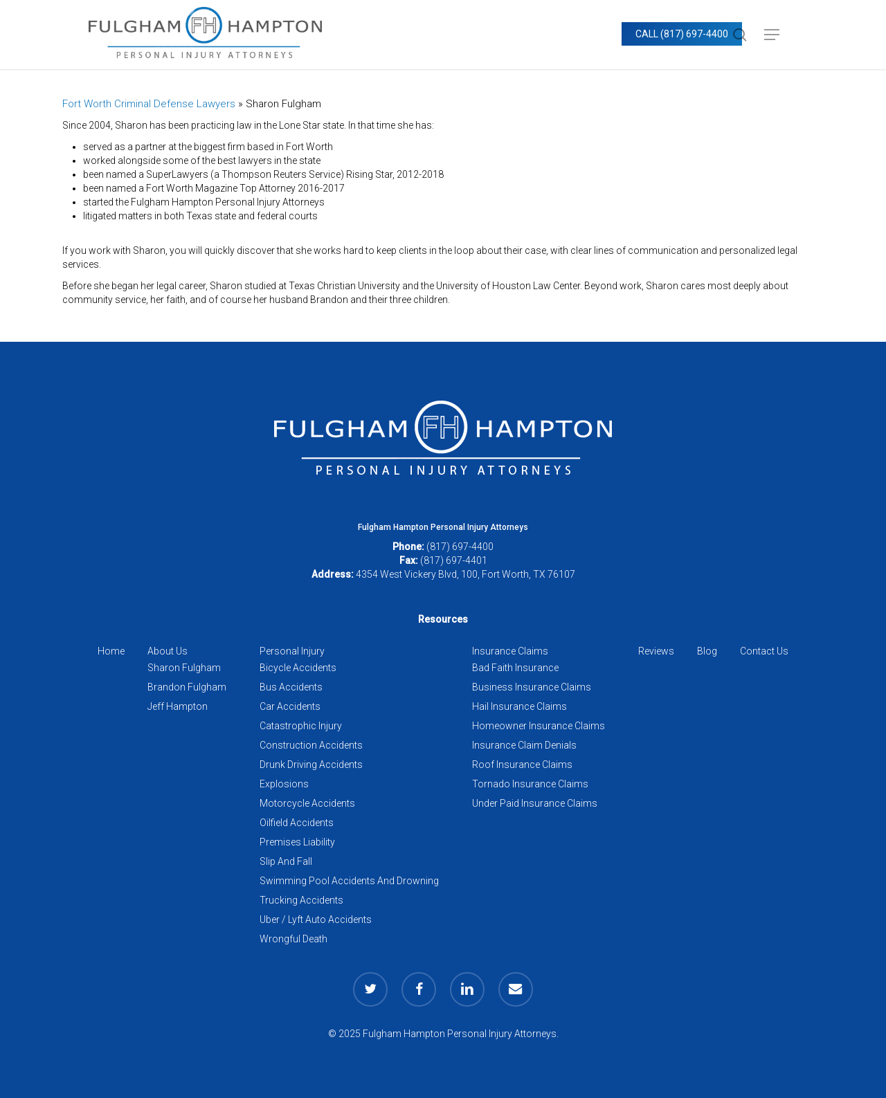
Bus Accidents (291, 687)
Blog (707, 651)
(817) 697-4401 (453, 560)
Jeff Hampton (177, 706)
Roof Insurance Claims (522, 764)
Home (111, 651)
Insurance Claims (510, 651)
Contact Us (764, 651)
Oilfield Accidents (297, 822)
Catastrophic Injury (301, 725)
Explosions (284, 783)
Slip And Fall (286, 861)
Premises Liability (297, 842)
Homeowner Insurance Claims (538, 725)
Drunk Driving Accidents (311, 764)
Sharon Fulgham (184, 667)
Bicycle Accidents (298, 667)
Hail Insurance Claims (519, 706)
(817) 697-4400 (460, 546)
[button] (771, 35)
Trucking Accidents (301, 900)
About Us (167, 651)
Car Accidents (290, 706)
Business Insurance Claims (531, 687)
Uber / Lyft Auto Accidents (316, 919)
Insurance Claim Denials (524, 745)
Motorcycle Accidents (307, 803)
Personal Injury (292, 651)
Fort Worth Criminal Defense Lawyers (148, 104)
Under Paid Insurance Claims (534, 803)
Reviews (656, 651)
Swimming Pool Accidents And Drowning (349, 880)
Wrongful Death (293, 938)
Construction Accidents (311, 745)
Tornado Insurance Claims (530, 783)
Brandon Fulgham (186, 687)
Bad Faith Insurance (515, 667)
